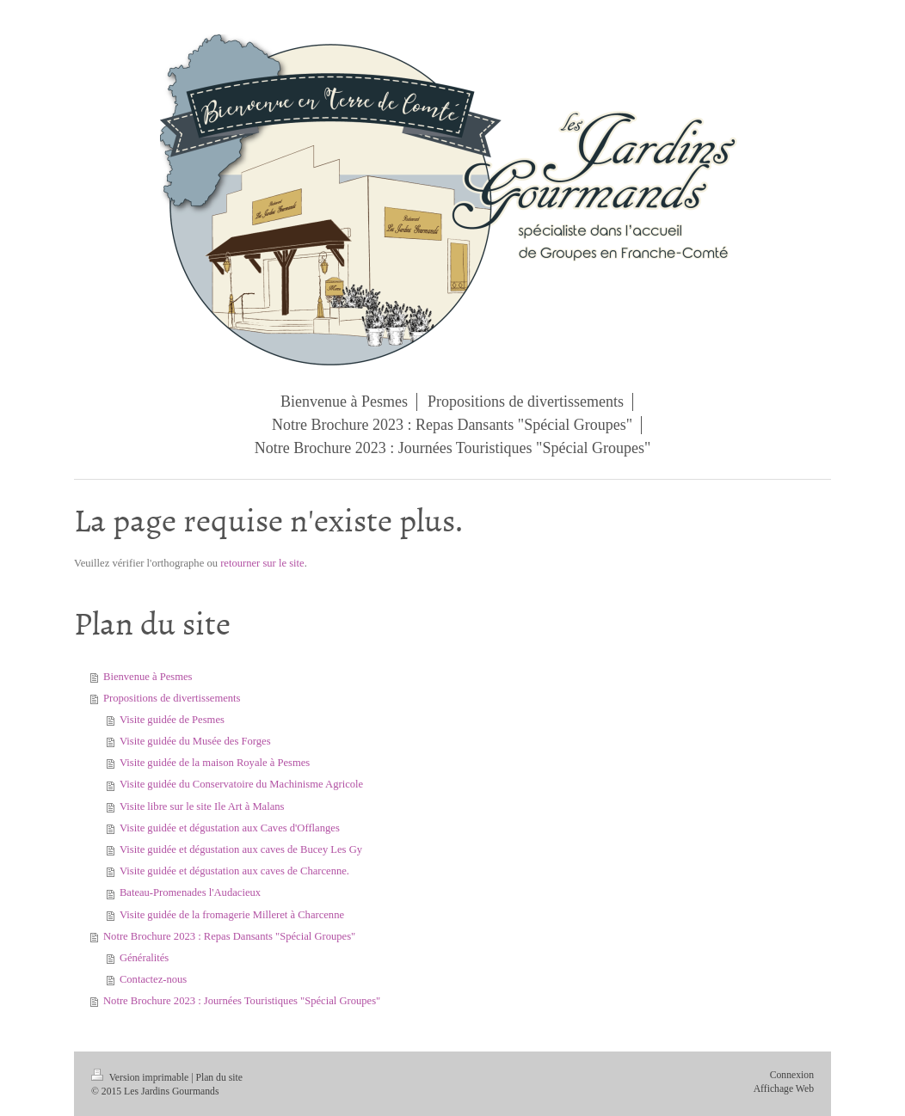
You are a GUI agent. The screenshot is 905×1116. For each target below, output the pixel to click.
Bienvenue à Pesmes (148, 677)
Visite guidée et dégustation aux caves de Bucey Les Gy (241, 849)
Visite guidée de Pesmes (172, 720)
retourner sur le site (262, 563)
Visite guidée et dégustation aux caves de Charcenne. (234, 871)
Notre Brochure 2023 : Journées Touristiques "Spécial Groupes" (241, 1001)
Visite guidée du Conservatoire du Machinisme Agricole (241, 784)
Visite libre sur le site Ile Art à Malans (202, 806)
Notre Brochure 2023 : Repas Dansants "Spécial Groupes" (229, 936)
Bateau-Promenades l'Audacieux (190, 892)
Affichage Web (784, 1089)
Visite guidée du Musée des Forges (195, 741)
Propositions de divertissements (172, 698)
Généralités (144, 958)
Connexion (792, 1075)
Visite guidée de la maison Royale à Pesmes (215, 763)
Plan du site (219, 1077)
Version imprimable (141, 1077)
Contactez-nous (153, 979)
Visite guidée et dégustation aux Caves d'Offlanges (230, 828)
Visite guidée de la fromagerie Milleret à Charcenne (232, 915)
